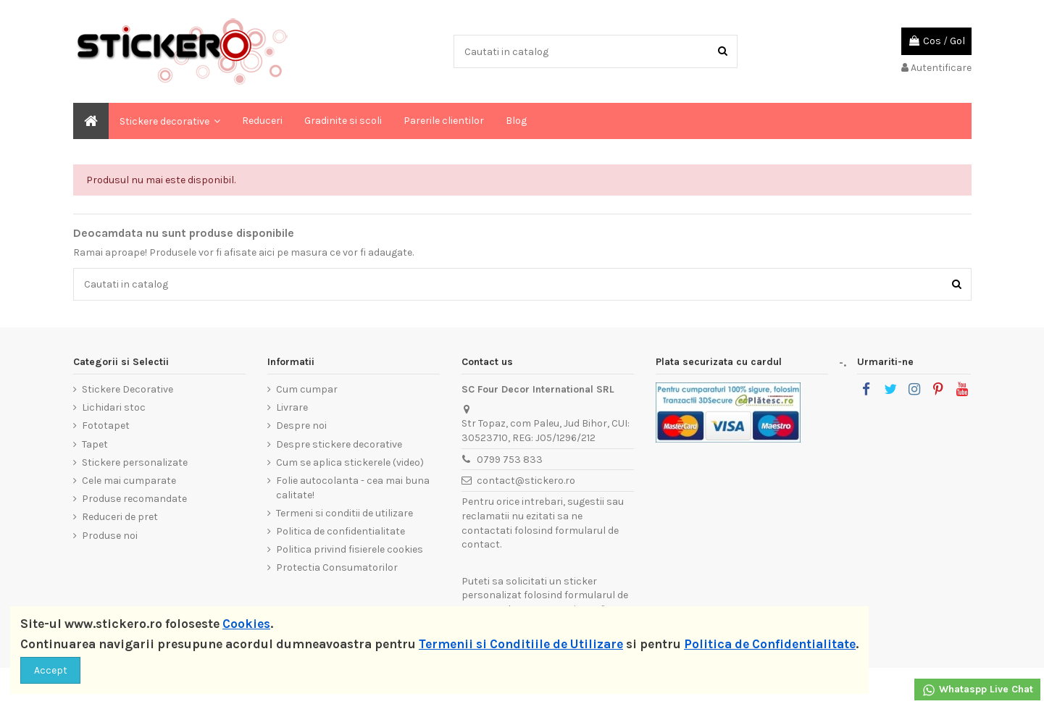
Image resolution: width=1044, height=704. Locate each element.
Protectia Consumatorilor (337, 567)
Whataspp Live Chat (977, 690)
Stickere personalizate (135, 462)
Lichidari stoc (114, 407)
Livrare (292, 407)
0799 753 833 (510, 459)
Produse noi (110, 535)
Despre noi (301, 425)
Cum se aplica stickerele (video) (350, 462)
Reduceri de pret (120, 517)
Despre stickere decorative (339, 444)
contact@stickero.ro (526, 480)
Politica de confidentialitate (340, 531)
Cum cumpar (307, 389)
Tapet (95, 444)
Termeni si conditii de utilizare (344, 513)
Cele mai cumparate (129, 480)
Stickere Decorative (127, 389)
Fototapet (106, 425)
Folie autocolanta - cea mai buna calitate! (353, 487)
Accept (50, 670)
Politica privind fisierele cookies (349, 549)
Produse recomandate (134, 499)
